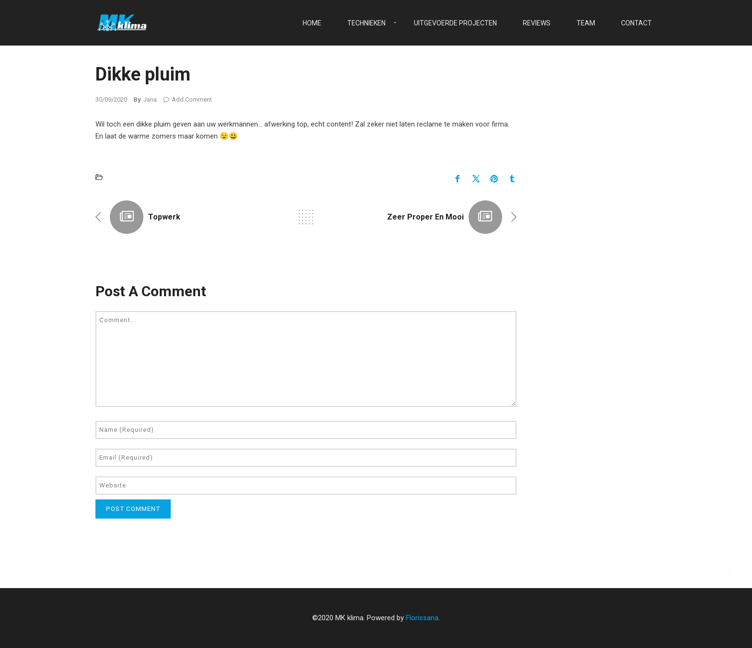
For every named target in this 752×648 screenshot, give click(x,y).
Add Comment (187, 99)
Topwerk (164, 216)
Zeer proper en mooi (425, 216)
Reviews (537, 23)
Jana (150, 99)
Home (312, 23)
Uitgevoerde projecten (455, 23)
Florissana (422, 617)
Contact (636, 23)
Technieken (366, 23)
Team (585, 23)
